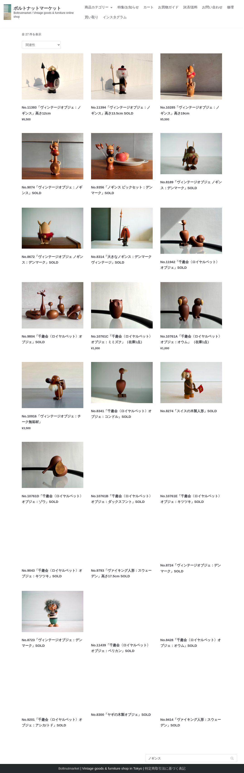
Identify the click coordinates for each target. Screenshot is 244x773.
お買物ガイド (168, 7)
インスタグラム (115, 17)
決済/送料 (190, 7)
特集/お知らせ (128, 7)
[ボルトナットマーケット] (40, 12)
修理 (230, 7)
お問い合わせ (212, 7)
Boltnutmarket (69, 768)
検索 (232, 759)
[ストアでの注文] (41, 45)
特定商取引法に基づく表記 (165, 768)
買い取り (91, 17)
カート (148, 7)
